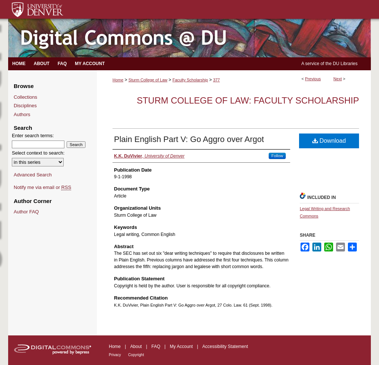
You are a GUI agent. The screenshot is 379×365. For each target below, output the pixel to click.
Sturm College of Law (147, 80)
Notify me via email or (42, 187)
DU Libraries (345, 63)
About (136, 346)
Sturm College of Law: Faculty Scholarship (248, 100)
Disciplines (25, 105)
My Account (181, 346)
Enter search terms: (33, 135)
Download (329, 141)
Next (337, 79)
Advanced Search (33, 175)
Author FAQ (26, 211)
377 (216, 80)
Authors (22, 114)
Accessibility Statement (225, 346)
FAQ (155, 346)
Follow (277, 155)
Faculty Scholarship (190, 80)
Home (118, 80)
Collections (25, 97)
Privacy (115, 355)
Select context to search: (38, 153)
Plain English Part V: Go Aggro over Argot (189, 139)
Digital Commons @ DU (189, 38)
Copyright (136, 355)
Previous (313, 79)
